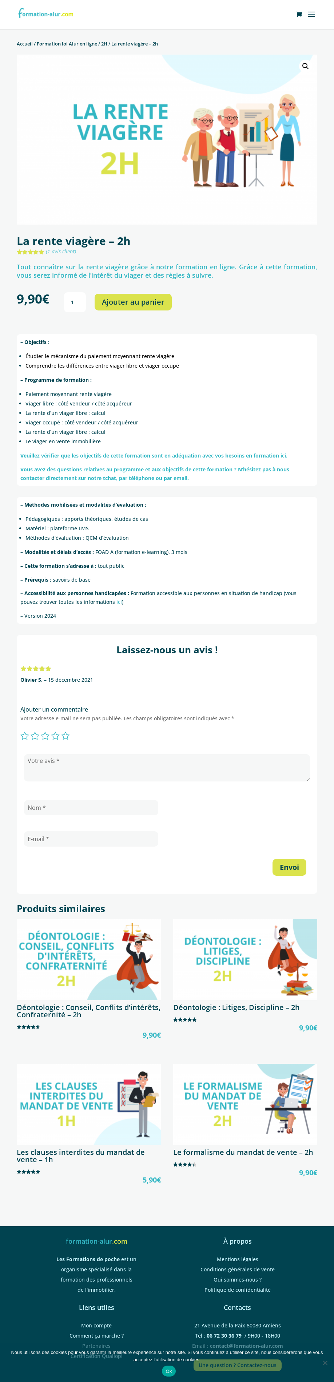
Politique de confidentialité (237, 1289)
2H (104, 43)
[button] (305, 66)
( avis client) (61, 251)
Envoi (289, 867)
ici (119, 601)
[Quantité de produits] (75, 302)
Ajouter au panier (133, 302)
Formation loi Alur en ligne (67, 43)
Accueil (25, 43)
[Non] (325, 1362)
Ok (169, 1371)
